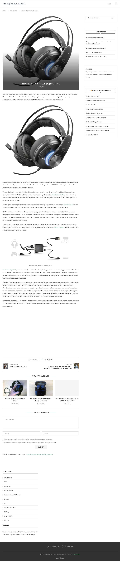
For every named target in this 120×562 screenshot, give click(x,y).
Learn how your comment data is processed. (39, 455)
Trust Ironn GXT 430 (58, 195)
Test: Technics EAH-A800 (93, 53)
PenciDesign (76, 555)
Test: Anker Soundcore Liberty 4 (96, 49)
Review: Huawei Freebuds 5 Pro (95, 101)
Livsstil (6, 500)
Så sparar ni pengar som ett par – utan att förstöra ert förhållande (98, 43)
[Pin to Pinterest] (49, 360)
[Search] (116, 4)
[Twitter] (67, 547)
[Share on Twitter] (47, 360)
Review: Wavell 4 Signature (94, 114)
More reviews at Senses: (101, 91)
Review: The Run (91, 105)
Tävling (6, 513)
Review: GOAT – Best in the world (96, 118)
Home (109, 4)
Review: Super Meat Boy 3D (94, 110)
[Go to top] (60, 559)
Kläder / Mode (8, 491)
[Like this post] (43, 360)
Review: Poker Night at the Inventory (97, 127)
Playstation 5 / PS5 (10, 508)
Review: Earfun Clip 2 (92, 97)
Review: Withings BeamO (93, 123)
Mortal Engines (59, 228)
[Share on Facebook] (45, 360)
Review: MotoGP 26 (92, 135)
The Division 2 (68, 205)
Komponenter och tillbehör (12, 495)
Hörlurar (6, 483)
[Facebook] (53, 547)
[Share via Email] (51, 360)
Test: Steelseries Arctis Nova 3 (95, 38)
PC (5, 504)
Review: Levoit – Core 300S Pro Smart (97, 131)
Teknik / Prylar (8, 517)
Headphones (13, 11)
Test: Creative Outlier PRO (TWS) (96, 57)
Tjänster (6, 521)
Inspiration (7, 487)
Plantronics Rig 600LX (9, 270)
